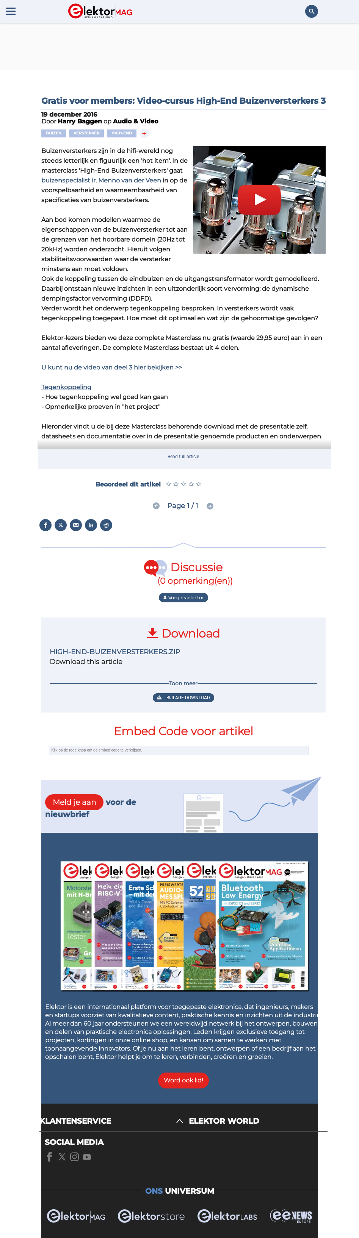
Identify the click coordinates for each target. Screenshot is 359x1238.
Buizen (53, 133)
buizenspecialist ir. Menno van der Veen (101, 180)
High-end (121, 133)
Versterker (86, 133)
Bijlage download (183, 697)
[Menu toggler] (10, 11)
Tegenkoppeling (66, 387)
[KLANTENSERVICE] (111, 1121)
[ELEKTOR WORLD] (258, 1121)
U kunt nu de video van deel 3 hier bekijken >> (111, 367)
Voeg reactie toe (183, 597)
